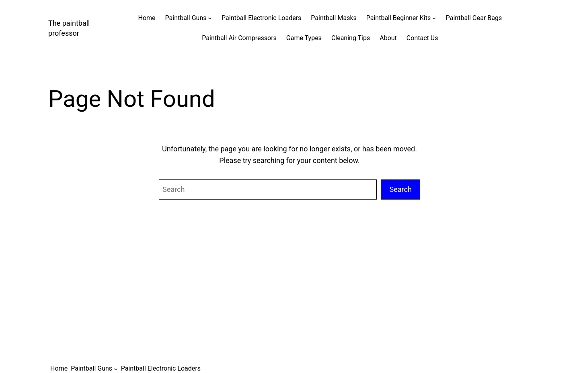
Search (400, 189)
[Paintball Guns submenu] (210, 18)
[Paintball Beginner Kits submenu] (434, 18)
